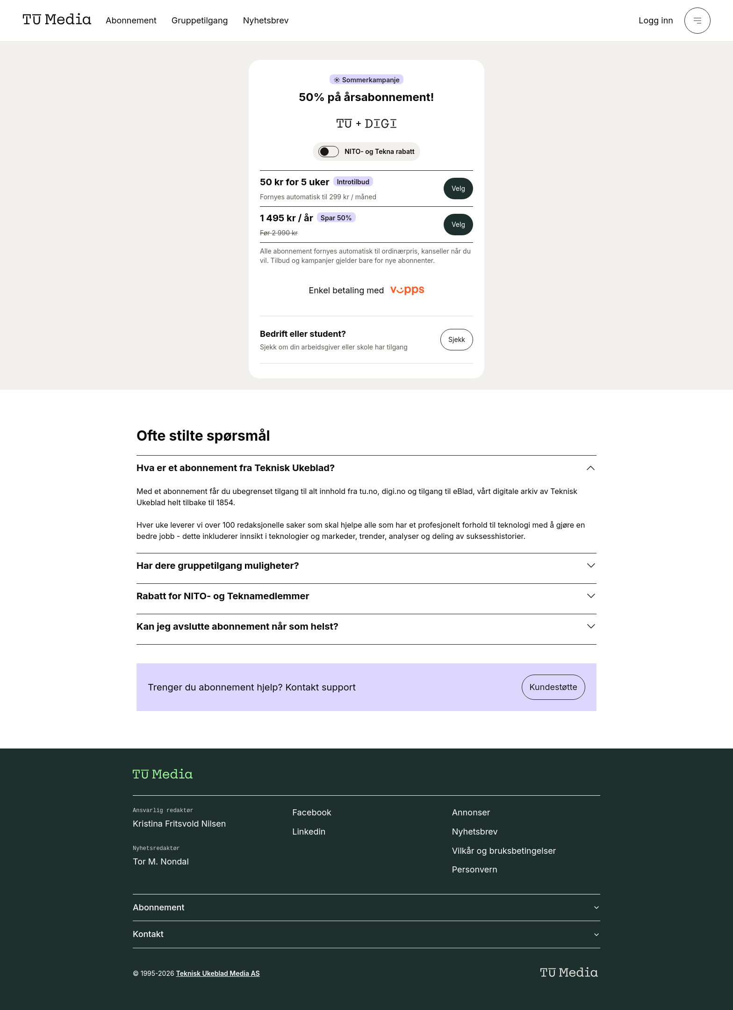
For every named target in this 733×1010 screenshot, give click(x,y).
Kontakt (366, 934)
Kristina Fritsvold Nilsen (179, 823)
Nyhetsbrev (266, 20)
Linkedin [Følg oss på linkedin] (308, 831)
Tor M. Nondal (161, 861)
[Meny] (697, 20)
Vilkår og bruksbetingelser (504, 851)
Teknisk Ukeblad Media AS (218, 973)
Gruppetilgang (200, 20)
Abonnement (131, 20)
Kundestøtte (553, 687)
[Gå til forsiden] (163, 773)
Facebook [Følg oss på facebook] (311, 812)
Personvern (474, 869)
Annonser (471, 812)
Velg (458, 188)
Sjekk (456, 339)
